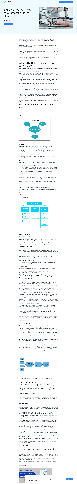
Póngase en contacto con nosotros (66, 1)
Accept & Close (69, 479)
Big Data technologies (40, 50)
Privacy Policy (59, 479)
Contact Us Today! (22, 465)
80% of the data (22, 255)
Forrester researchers (23, 43)
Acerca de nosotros (17, 1)
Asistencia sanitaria (26, 1)
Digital (34, 1)
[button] (18, 2)
